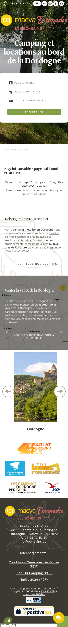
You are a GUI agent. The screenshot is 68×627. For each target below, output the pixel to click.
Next (60, 392)
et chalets (32, 239)
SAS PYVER (48, 595)
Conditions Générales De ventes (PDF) (34, 568)
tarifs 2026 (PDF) (34, 583)
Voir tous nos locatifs (37, 265)
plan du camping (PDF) (34, 576)
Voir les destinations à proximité (34, 339)
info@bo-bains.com (34, 545)
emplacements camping (20, 246)
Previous (8, 392)
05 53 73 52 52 (18, 3)
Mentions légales (34, 598)
